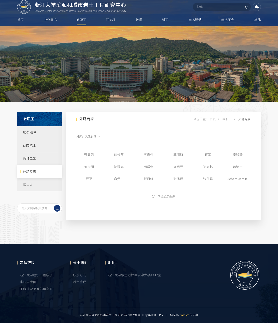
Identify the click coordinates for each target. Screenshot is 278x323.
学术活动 (195, 30)
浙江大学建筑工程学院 (36, 275)
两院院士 (29, 146)
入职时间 (91, 136)
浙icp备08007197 (152, 315)
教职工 (81, 30)
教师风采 (29, 159)
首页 (20, 30)
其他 (257, 30)
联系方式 (79, 275)
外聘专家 (29, 172)
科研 (165, 30)
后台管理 (79, 282)
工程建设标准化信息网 (36, 289)
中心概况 (50, 30)
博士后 (28, 185)
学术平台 (227, 30)
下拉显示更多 (166, 196)
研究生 (111, 30)
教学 (139, 30)
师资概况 (29, 133)
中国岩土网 (28, 282)
